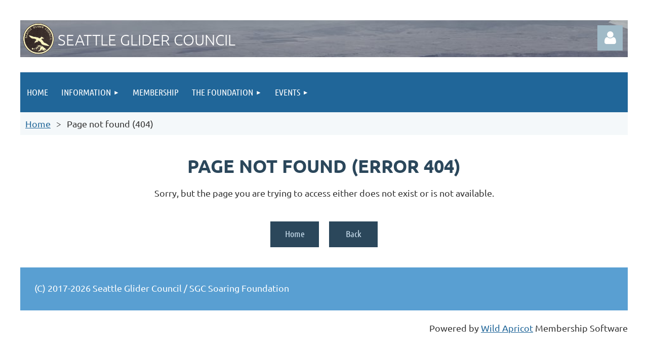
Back (353, 233)
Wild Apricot (507, 328)
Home (38, 123)
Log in (610, 38)
